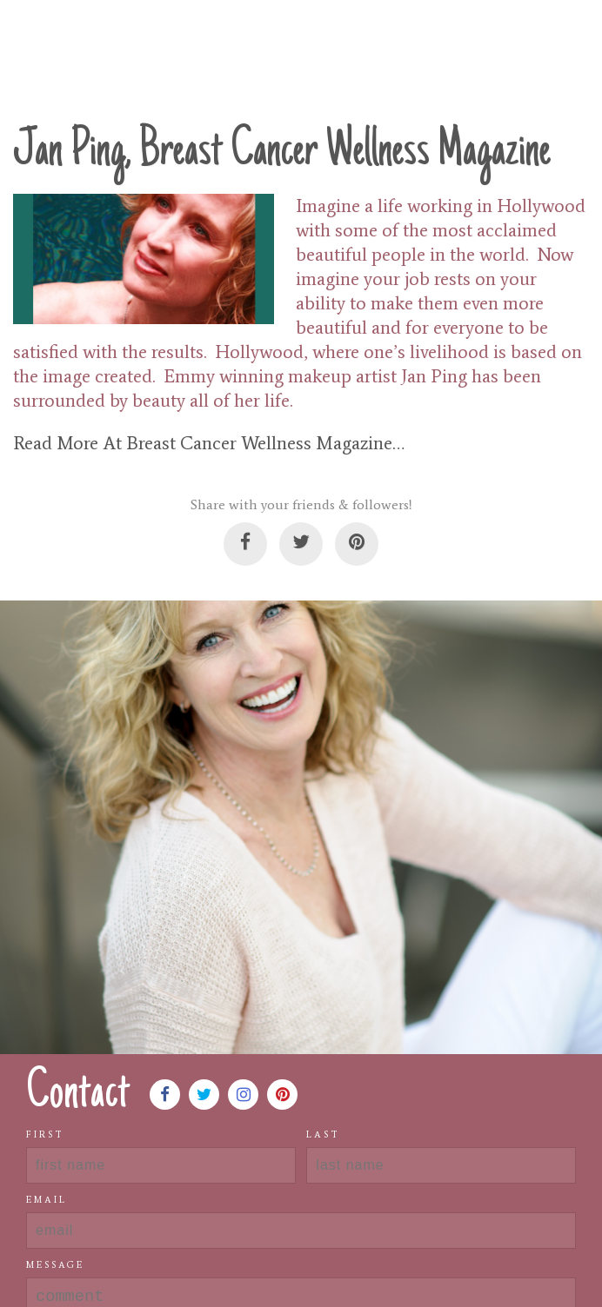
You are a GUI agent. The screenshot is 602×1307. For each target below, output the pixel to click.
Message (55, 1265)
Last (323, 1134)
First (45, 1134)
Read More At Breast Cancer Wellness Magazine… (209, 443)
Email (46, 1199)
